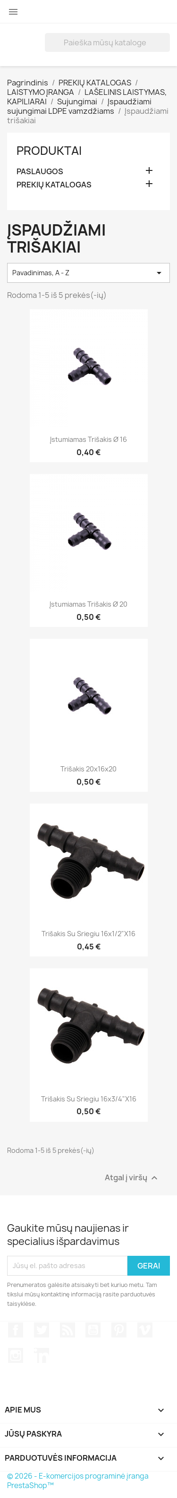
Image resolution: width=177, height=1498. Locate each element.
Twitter (41, 1329)
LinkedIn (41, 1355)
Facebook (15, 1329)
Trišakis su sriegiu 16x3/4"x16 (88, 1098)
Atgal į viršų (132, 1178)
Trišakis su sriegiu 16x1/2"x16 (88, 933)
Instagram (15, 1355)
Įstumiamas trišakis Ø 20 (88, 604)
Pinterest (118, 1329)
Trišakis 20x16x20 (88, 768)
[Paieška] (107, 42)
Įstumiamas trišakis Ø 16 (88, 439)
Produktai (49, 151)
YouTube (93, 1329)
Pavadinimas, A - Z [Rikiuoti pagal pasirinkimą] (88, 273)
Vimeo (144, 1329)
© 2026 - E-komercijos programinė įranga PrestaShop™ (78, 1480)
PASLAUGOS (40, 172)
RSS (67, 1329)
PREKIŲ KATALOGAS (54, 185)
